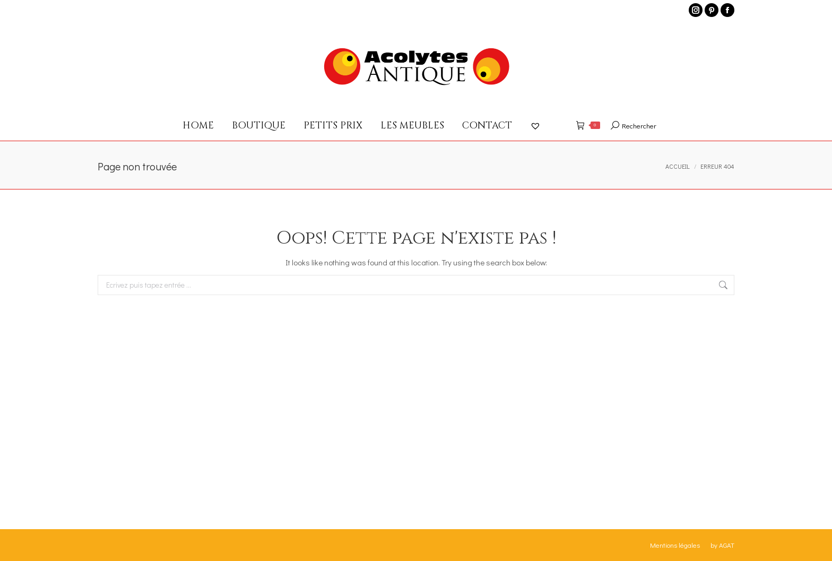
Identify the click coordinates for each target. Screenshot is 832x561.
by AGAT (722, 544)
